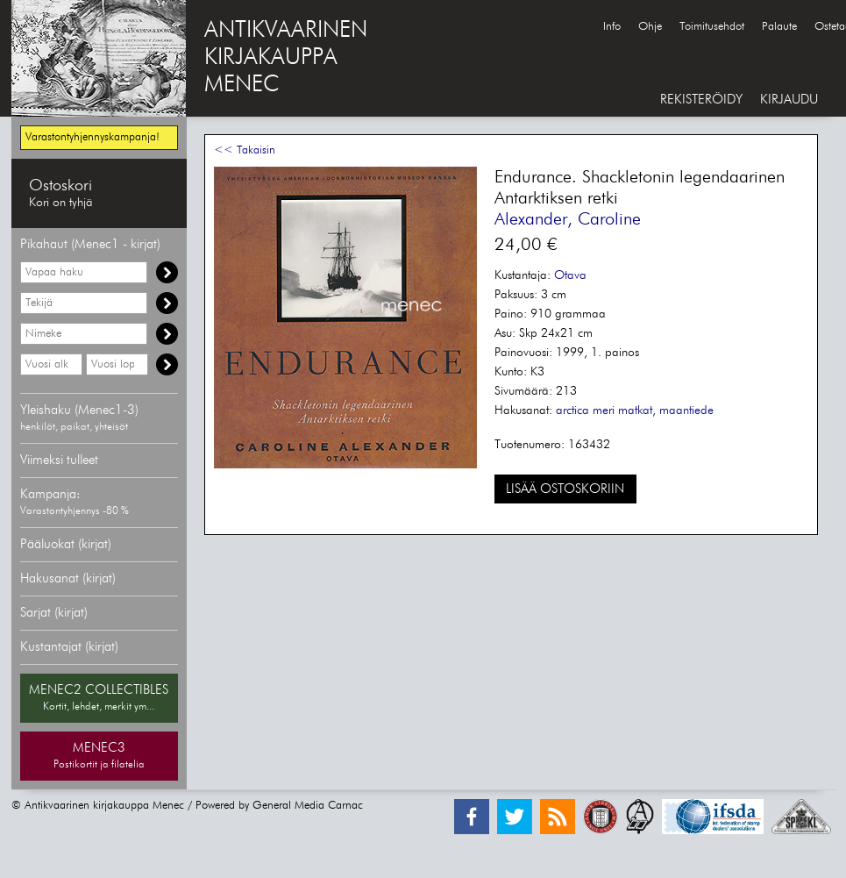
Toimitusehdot (711, 26)
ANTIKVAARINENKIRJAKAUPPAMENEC (285, 57)
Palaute (779, 26)
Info (612, 26)
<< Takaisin (244, 150)
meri (604, 410)
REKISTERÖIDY (701, 99)
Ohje (650, 26)
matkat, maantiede (666, 410)
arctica (572, 410)
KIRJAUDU (789, 99)
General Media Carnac (307, 805)
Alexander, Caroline (567, 219)
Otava (570, 275)
